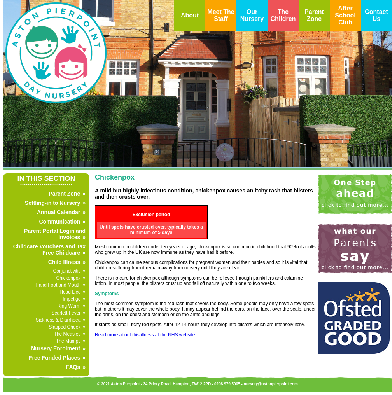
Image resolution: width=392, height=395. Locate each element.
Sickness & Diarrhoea (58, 320)
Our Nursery (252, 15)
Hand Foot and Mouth (57, 285)
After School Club (345, 15)
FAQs (73, 367)
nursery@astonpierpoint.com (271, 384)
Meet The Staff (220, 15)
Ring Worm (69, 306)
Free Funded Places (54, 358)
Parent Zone (314, 15)
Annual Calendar (58, 212)
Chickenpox (68, 278)
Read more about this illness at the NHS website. (145, 334)
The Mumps (68, 341)
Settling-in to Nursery (52, 203)
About (190, 15)
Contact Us (376, 15)
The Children (283, 15)
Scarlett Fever (66, 313)
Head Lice (70, 292)
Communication (59, 221)
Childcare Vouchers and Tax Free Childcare (49, 249)
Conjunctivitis (67, 271)
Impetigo (71, 299)
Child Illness (64, 262)
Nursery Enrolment (55, 348)
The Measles (67, 334)
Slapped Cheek (64, 327)
